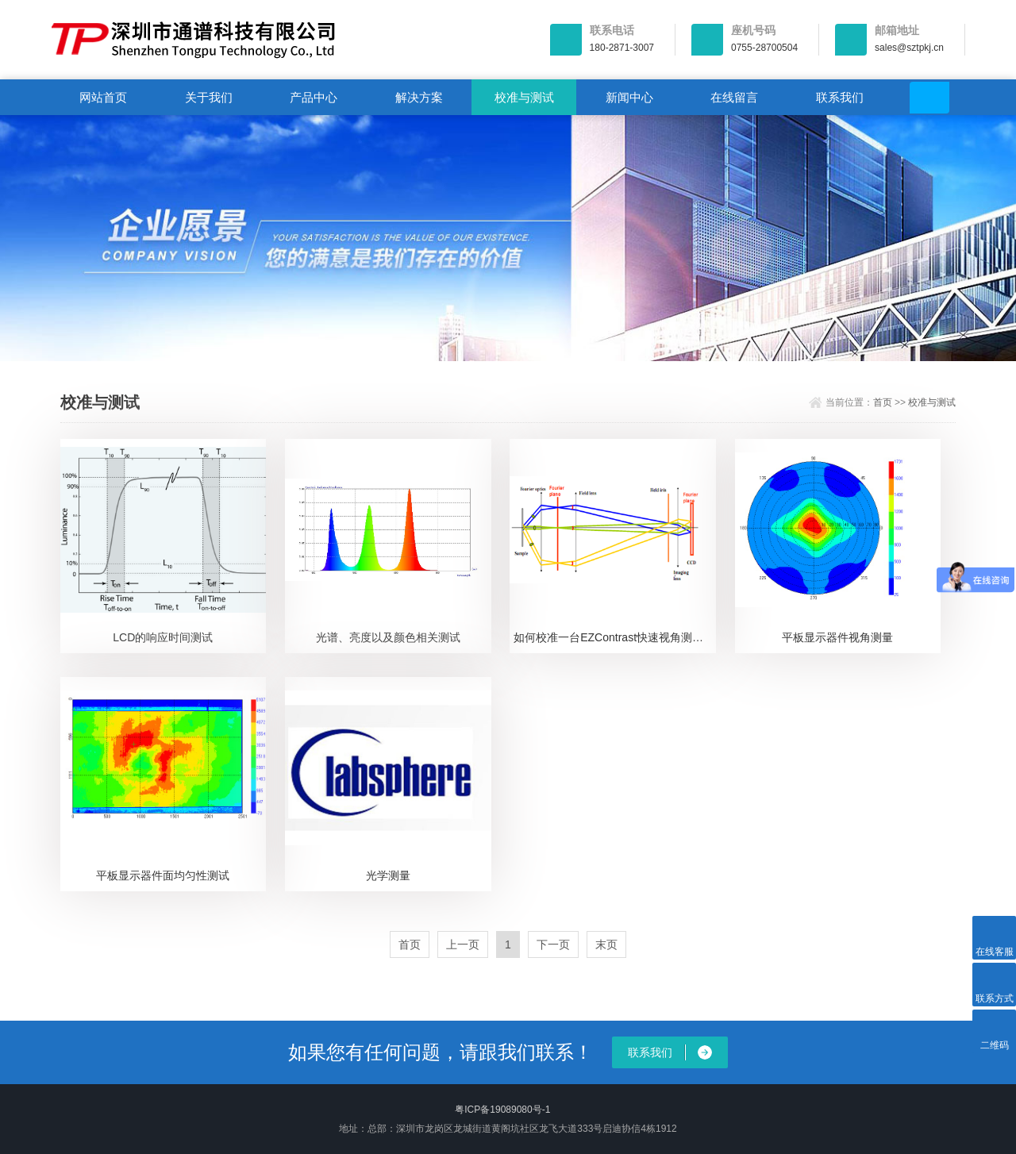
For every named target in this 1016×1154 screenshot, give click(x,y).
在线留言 (734, 97)
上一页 (462, 944)
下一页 (553, 944)
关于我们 (209, 97)
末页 (606, 944)
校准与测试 (524, 97)
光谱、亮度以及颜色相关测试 (388, 637)
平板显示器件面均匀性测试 (162, 875)
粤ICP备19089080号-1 (502, 1109)
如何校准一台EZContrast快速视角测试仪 (614, 637)
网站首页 (103, 97)
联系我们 (840, 97)
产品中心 (313, 97)
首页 (882, 402)
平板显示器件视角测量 (837, 637)
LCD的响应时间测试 (163, 637)
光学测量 (388, 875)
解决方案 (419, 97)
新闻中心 (629, 97)
